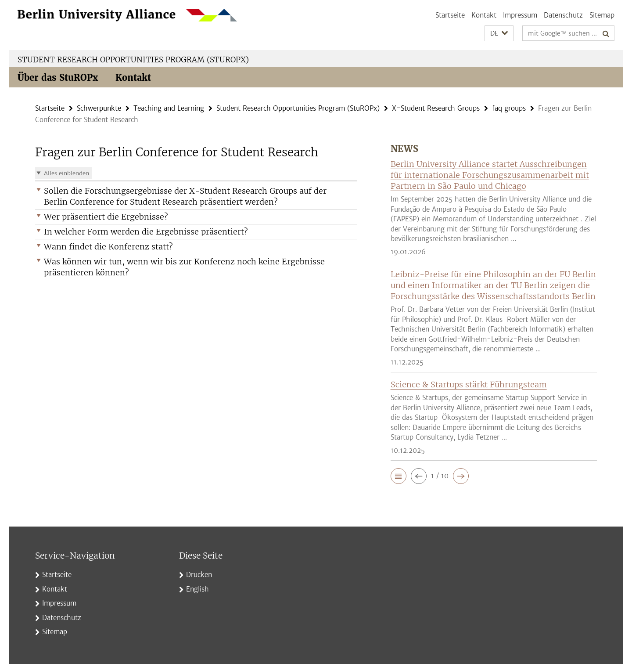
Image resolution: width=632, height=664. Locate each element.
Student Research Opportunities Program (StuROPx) (133, 60)
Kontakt (483, 15)
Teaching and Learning (168, 108)
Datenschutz (563, 15)
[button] (499, 33)
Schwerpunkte (99, 108)
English (197, 589)
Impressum (520, 15)
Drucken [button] (199, 574)
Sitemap (601, 15)
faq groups (509, 108)
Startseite (450, 15)
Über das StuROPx (58, 77)
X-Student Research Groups (436, 108)
